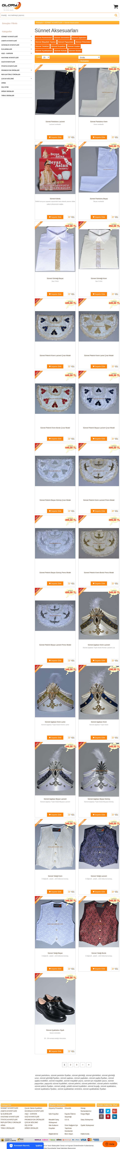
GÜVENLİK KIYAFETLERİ (10, 45)
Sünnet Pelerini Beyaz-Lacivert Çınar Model (99, 428)
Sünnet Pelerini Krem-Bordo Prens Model (99, 573)
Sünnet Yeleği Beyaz (55, 953)
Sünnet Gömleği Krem (99, 278)
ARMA (3, 83)
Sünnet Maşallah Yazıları (46, 42)
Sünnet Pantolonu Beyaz (99, 199)
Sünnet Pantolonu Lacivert (55, 122)
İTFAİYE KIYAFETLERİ (9, 66)
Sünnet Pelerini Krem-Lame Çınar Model (98, 355)
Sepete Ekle (55, 137)
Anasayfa (39, 23)
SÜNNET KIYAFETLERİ (9, 36)
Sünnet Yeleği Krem (55, 876)
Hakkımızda (85, 1134)
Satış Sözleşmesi (87, 1120)
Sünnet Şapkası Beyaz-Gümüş (99, 799)
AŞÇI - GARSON (7, 53)
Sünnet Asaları (74, 46)
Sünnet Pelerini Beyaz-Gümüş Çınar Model (55, 500)
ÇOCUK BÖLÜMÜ (7, 79)
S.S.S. (67, 1120)
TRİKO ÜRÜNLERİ (7, 95)
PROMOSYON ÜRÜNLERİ (10, 70)
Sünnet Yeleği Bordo (98, 953)
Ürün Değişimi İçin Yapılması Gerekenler (71, 1128)
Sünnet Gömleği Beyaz (55, 278)
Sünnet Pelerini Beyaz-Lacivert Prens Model (55, 645)
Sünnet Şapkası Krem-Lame (55, 722)
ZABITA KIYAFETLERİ (9, 41)
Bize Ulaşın (69, 1134)
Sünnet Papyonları (65, 42)
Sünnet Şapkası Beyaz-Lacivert (55, 799)
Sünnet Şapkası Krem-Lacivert (99, 645)
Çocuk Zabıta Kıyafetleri (33, 1108)
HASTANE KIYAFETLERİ (10, 57)
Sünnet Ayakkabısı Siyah (55, 1030)
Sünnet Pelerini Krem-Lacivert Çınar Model (55, 355)
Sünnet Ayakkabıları (44, 51)
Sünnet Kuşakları (58, 46)
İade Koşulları (54, 1114)
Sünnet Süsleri (75, 51)
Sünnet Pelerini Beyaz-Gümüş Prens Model (55, 573)
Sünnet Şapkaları (79, 38)
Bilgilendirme (53, 1134)
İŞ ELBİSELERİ (6, 49)
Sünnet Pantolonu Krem (98, 122)
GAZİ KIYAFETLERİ (8, 62)
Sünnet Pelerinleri (83, 42)
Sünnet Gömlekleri (62, 38)
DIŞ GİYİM (5, 87)
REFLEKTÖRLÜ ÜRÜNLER (10, 74)
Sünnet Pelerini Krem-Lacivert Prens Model (98, 500)
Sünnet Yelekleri (42, 46)
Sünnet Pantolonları (44, 38)
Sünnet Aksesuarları (71, 23)
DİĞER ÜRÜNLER (7, 91)
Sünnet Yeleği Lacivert (99, 876)
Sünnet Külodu (60, 51)
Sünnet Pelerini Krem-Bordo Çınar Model (55, 428)
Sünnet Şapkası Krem (99, 722)
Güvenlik (68, 1108)
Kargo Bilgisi (85, 1114)
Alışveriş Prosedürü (56, 1108)
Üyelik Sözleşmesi (87, 1125)
